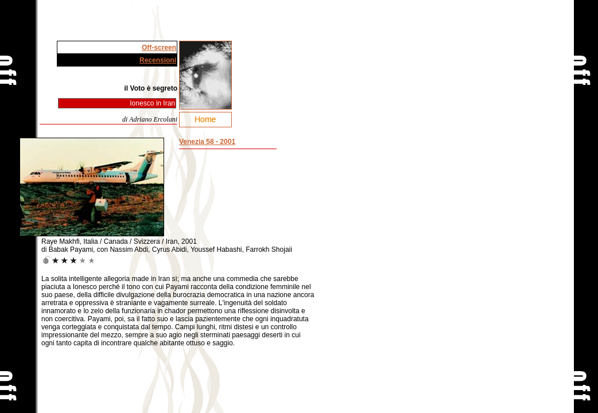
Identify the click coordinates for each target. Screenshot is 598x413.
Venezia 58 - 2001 (207, 142)
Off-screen (159, 48)
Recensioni (157, 60)
